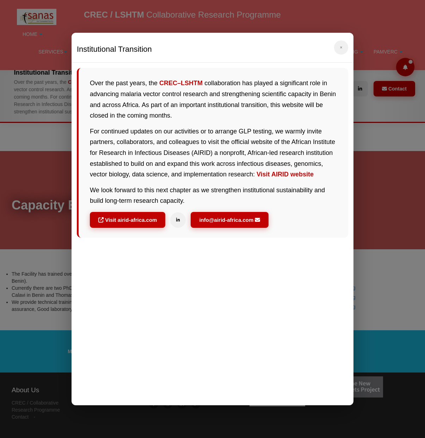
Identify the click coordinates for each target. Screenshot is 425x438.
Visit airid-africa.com (127, 220)
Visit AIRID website (285, 174)
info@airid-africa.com (229, 220)
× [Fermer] (341, 47)
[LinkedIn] (178, 220)
